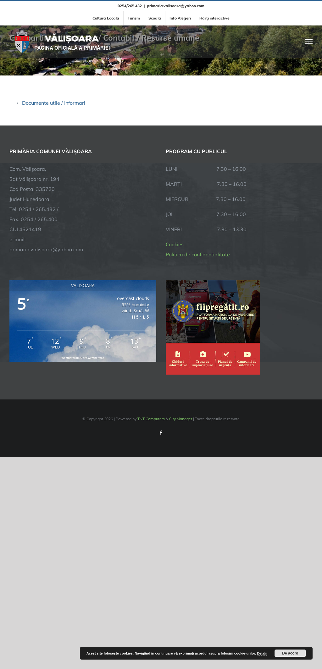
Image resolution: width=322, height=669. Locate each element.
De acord (290, 653)
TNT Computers (151, 418)
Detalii (262, 653)
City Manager (180, 418)
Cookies (175, 244)
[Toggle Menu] (309, 41)
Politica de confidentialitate (198, 254)
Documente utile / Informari (53, 103)
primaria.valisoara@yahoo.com (175, 5)
